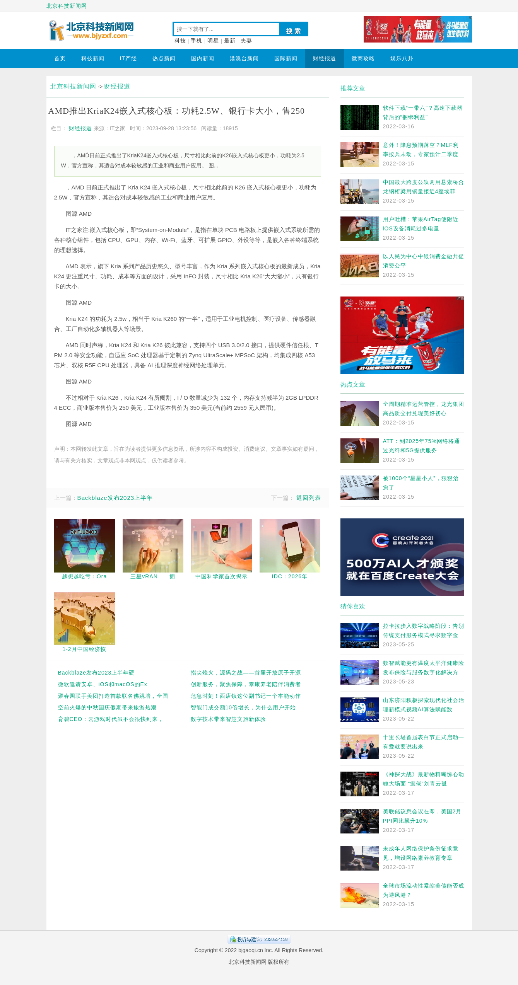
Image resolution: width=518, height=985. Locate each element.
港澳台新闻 (244, 58)
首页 (60, 58)
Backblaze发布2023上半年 (115, 497)
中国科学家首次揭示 (221, 576)
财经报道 (324, 58)
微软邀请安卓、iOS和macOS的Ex (102, 684)
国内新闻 (202, 58)
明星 (213, 41)
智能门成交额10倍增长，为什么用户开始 (243, 707)
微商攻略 (363, 58)
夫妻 (246, 41)
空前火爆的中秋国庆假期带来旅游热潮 (107, 707)
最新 (230, 41)
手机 (196, 41)
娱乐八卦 (402, 58)
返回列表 (308, 497)
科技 (180, 41)
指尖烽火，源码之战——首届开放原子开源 (246, 673)
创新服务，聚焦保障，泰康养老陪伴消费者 (246, 684)
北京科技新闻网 (66, 6)
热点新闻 (164, 58)
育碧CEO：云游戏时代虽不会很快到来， (111, 719)
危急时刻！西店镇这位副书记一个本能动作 (246, 696)
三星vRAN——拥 (152, 576)
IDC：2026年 (290, 576)
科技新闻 (92, 58)
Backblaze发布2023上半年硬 (96, 673)
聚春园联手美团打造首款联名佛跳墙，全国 (113, 696)
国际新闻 (285, 58)
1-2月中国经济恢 (84, 649)
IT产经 (128, 58)
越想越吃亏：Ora (84, 576)
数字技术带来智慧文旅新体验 (228, 719)
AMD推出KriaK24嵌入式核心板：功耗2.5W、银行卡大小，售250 (176, 111)
